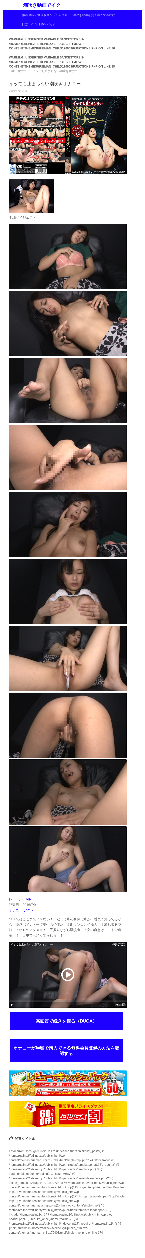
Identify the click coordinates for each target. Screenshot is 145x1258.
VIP (28, 899)
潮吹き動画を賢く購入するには (94, 15)
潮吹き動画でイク (42, 5)
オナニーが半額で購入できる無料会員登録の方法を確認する (66, 1051)
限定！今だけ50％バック (39, 24)
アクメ (29, 910)
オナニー (15, 910)
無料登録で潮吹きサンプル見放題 (45, 15)
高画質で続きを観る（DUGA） (66, 1021)
